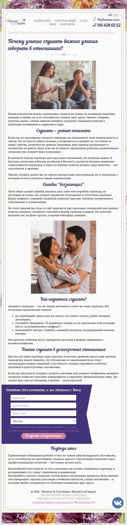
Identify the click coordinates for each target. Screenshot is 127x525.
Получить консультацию (43, 436)
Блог (53, 24)
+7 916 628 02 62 (106, 25)
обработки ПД (86, 502)
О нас (84, 20)
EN (116, 15)
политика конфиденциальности (53, 502)
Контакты (67, 24)
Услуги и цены (65, 20)
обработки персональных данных (58, 430)
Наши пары (42, 20)
